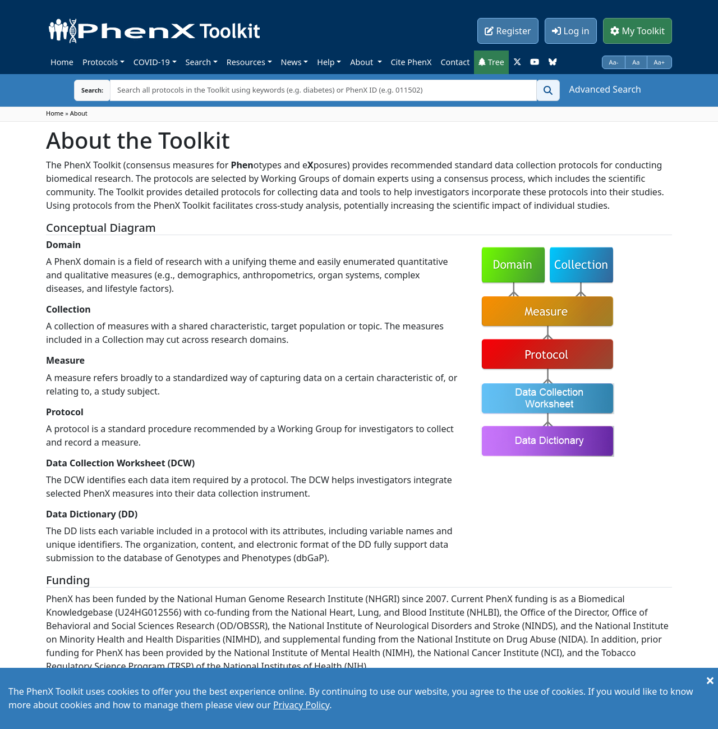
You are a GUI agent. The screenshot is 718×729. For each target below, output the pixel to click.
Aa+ (659, 62)
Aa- (614, 62)
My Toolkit (637, 31)
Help (325, 62)
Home (61, 62)
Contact (455, 62)
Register (508, 31)
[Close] (710, 680)
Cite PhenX (411, 62)
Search (198, 62)
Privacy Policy (301, 705)
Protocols (100, 62)
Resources (246, 62)
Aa (635, 62)
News (291, 62)
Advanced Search (605, 89)
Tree (491, 62)
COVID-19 (152, 62)
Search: (83, 90)
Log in (570, 31)
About (362, 62)
